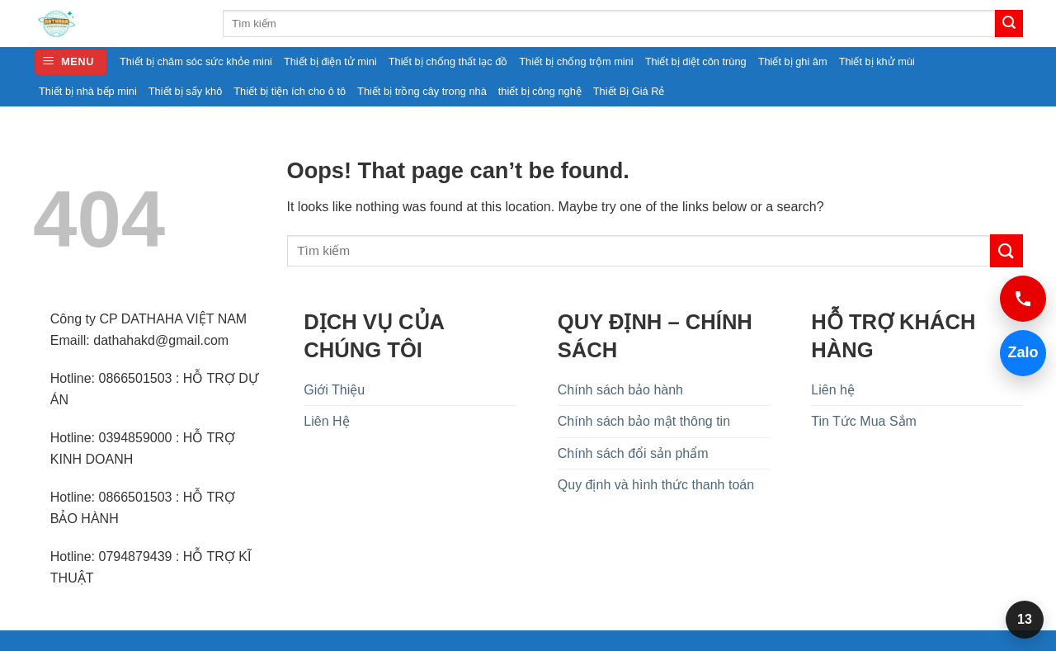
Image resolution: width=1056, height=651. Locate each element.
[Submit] (1009, 24)
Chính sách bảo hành (620, 390)
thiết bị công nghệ (540, 91)
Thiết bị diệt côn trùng (696, 61)
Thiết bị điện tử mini (330, 61)
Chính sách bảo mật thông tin (644, 421)
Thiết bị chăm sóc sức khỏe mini (196, 61)
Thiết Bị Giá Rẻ (629, 91)
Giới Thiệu (334, 390)
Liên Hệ (326, 421)
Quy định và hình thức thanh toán (656, 485)
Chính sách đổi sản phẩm (633, 453)
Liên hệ (833, 390)
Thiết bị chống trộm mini (576, 61)
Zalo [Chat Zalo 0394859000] (1019, 353)
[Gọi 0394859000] (1023, 299)
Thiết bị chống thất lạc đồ (448, 61)
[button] (71, 62)
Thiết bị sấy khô (185, 91)
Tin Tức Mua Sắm (864, 421)
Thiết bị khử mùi (877, 61)
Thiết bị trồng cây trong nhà (422, 91)
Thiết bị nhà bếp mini (88, 91)
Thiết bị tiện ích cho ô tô (289, 91)
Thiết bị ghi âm (792, 61)
